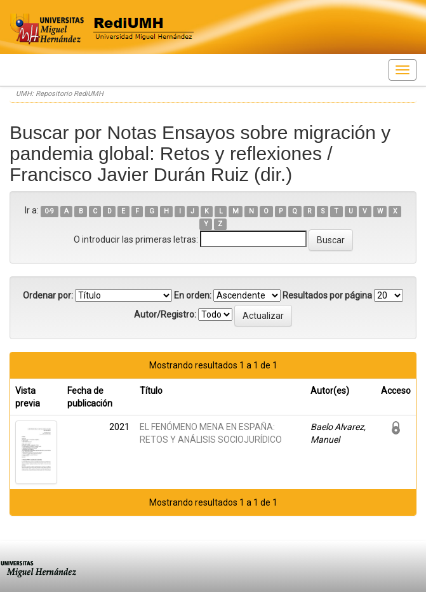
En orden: (192, 295)
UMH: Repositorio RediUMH (59, 94)
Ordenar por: (48, 295)
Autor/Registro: (165, 314)
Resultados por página (327, 295)
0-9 (49, 211)
